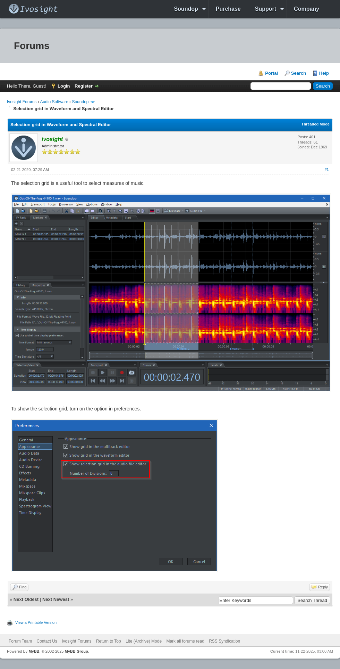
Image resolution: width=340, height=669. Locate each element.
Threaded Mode (315, 124)
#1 (327, 170)
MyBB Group (76, 651)
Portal (271, 73)
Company (306, 9)
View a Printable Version (36, 622)
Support (265, 9)
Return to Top (108, 641)
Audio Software (54, 101)
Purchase (228, 9)
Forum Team (20, 641)
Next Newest (55, 599)
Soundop (186, 9)
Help (324, 73)
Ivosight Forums (21, 101)
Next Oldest (26, 599)
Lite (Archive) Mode (144, 641)
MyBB (33, 651)
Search (298, 73)
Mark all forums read (185, 641)
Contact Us (46, 641)
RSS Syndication (224, 641)
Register (84, 86)
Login (64, 86)
